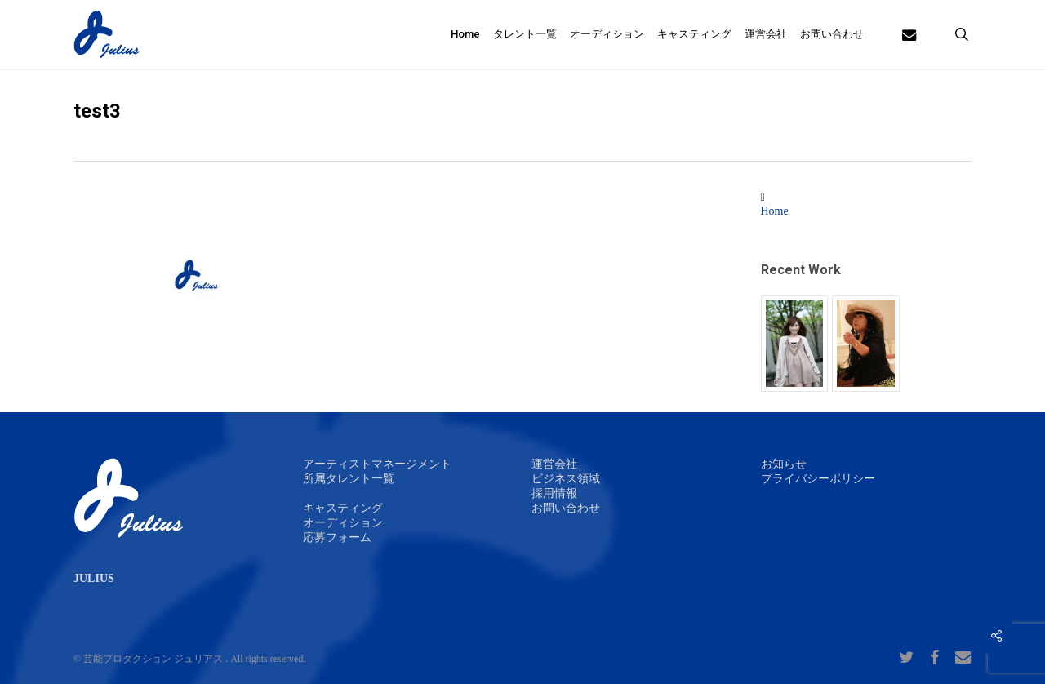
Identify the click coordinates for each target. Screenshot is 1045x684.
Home (775, 211)
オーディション (343, 523)
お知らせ (784, 464)
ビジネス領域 (565, 479)
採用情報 (554, 493)
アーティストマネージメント (377, 464)
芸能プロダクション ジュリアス (153, 658)
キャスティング (343, 508)
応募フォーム (337, 537)
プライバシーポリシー (818, 479)
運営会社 (554, 464)
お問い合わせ (565, 508)
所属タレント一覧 (348, 479)
